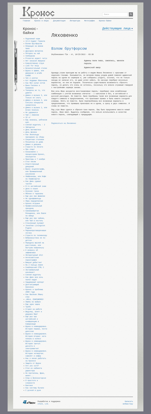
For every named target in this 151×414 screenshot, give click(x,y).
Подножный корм (33, 39)
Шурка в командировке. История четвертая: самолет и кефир (36, 353)
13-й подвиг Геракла (35, 41)
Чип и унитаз (32, 78)
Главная (26, 21)
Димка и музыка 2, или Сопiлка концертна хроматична (36, 102)
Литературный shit (34, 255)
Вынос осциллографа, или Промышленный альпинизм (35, 171)
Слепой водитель (33, 275)
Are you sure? (32, 366)
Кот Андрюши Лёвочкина (36, 81)
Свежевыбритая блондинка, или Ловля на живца (36, 213)
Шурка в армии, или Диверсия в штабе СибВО (35, 73)
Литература (75, 21)
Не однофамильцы (33, 199)
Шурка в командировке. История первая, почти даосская (36, 328)
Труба (28, 307)
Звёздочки (30, 127)
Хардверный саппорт (35, 282)
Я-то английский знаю (36, 186)
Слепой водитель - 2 (35, 125)
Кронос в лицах (41, 21)
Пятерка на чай (33, 53)
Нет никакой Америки (35, 61)
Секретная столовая (35, 140)
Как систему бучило (35, 388)
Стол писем (31, 162)
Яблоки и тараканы (34, 194)
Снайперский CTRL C (35, 267)
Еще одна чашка (33, 304)
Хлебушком (30, 56)
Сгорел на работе (34, 309)
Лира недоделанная (34, 201)
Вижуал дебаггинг (34, 262)
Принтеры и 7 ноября (35, 159)
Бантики (29, 385)
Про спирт (30, 149)
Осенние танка (32, 191)
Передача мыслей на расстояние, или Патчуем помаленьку (35, 245)
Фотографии (89, 21)
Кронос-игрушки (33, 203)
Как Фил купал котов (35, 83)
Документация (59, 21)
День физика (31, 132)
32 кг (28, 117)
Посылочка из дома (34, 142)
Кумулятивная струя (35, 63)
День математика (33, 130)
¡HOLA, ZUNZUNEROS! (35, 299)
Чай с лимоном (32, 115)
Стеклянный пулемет (35, 223)
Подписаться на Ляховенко (63, 123)
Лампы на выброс (33, 302)
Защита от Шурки (33, 363)
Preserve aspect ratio (36, 58)
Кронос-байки (105, 21)
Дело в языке (32, 189)
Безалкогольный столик (36, 68)
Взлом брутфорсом (34, 44)
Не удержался (32, 112)
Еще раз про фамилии (35, 196)
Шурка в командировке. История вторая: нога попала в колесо (36, 336)
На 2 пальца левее (34, 265)
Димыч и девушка (33, 144)
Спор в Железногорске (36, 378)
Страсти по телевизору (36, 235)
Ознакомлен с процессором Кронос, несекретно (35, 154)
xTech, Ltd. (43, 404)
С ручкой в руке (33, 390)
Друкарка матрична (34, 51)
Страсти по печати (34, 147)
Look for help (32, 66)
